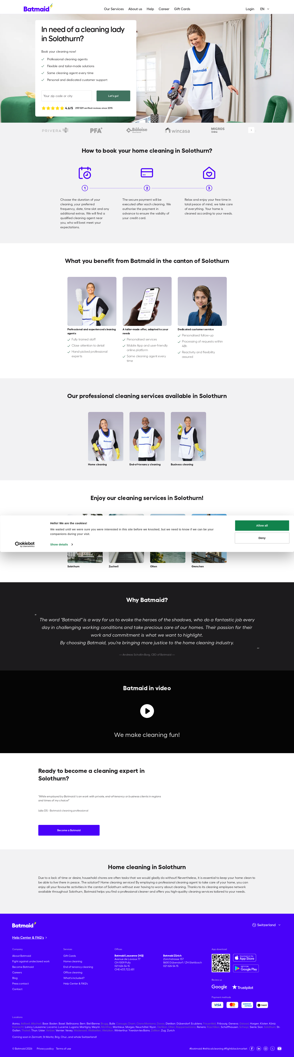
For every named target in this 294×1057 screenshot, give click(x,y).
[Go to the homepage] (24, 924)
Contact (17, 989)
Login (250, 9)
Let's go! (113, 95)
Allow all (262, 1030)
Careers (17, 972)
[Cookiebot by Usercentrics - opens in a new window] (25, 1049)
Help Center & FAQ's (75, 983)
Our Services (114, 9)
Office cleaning (72, 972)
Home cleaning (72, 961)
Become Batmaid (23, 966)
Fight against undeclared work (31, 961)
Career (164, 9)
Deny (262, 1043)
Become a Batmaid (69, 830)
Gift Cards (182, 9)
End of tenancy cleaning (78, 966)
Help (150, 9)
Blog (15, 978)
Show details (59, 1049)
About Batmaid (21, 955)
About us (135, 9)
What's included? (73, 978)
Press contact (20, 983)
